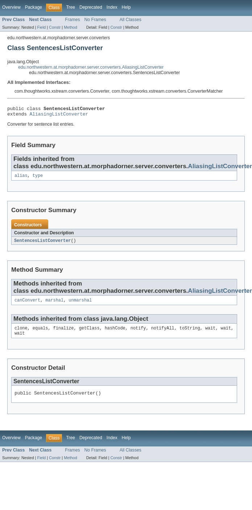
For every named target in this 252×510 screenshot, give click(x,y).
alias (21, 178)
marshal (54, 304)
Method (70, 27)
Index (112, 7)
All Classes (130, 19)
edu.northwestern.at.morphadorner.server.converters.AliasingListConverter (91, 67)
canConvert (27, 304)
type (38, 178)
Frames (72, 19)
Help (126, 7)
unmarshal (80, 304)
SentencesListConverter (42, 244)
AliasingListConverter (59, 116)
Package (33, 7)
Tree (70, 7)
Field (41, 27)
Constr (55, 27)
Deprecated (90, 7)
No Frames (95, 19)
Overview (11, 7)
